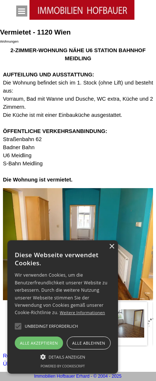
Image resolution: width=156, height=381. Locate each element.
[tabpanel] (78, 115)
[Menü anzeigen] (21, 11)
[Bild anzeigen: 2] (125, 323)
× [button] (111, 246)
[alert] (62, 307)
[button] (51, 326)
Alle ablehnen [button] (88, 343)
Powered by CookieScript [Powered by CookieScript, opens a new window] (63, 366)
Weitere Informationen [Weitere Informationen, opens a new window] (82, 312)
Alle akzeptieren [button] (39, 343)
